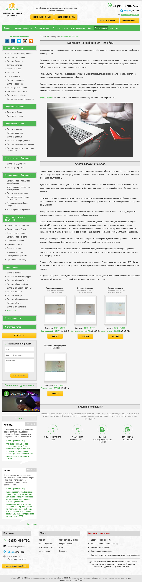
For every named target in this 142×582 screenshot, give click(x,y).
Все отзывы (32, 524)
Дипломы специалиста (16, 57)
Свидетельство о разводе (17, 233)
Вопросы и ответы (60, 28)
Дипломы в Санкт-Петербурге (19, 276)
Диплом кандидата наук (16, 164)
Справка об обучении (15, 240)
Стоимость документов (23, 28)
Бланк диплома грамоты (17, 256)
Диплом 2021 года (14, 69)
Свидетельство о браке (16, 229)
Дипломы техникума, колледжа (19, 140)
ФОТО (56, 328)
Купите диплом (46, 97)
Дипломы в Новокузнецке (17, 299)
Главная (7, 28)
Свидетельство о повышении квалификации (18, 182)
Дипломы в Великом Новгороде (19, 288)
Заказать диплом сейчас (15, 566)
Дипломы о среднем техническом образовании (20, 149)
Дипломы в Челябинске (16, 307)
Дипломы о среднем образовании (20, 144)
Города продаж (101, 28)
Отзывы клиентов (78, 28)
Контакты (114, 28)
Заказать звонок (129, 20)
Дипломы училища (14, 137)
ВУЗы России (19, 335)
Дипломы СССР (13, 72)
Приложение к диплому (16, 259)
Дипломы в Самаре (14, 295)
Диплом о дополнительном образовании (18, 198)
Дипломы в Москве (14, 273)
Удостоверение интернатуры (18, 209)
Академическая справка (17, 91)
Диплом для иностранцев (17, 87)
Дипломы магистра (14, 65)
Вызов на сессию (14, 248)
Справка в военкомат (15, 252)
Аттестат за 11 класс (15, 116)
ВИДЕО (62, 328)
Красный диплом (13, 76)
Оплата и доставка (42, 28)
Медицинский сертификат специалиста (17, 204)
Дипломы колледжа (15, 133)
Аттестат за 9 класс (15, 112)
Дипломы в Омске (14, 303)
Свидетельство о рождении (18, 225)
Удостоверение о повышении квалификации (18, 188)
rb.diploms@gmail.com (130, 14)
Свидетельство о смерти (17, 237)
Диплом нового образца (16, 95)
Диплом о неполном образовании (20, 99)
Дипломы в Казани (14, 291)
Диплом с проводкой (15, 80)
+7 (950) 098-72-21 (123, 6)
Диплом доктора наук (15, 167)
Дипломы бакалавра (15, 61)
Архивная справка (14, 244)
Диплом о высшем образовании (19, 53)
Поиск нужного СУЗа (66, 17)
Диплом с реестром (15, 84)
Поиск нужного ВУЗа (42, 17)
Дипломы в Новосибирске (17, 280)
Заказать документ (108, 20)
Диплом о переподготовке (17, 193)
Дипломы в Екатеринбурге (17, 284)
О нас (90, 28)
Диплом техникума (14, 129)
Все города (11, 310)
